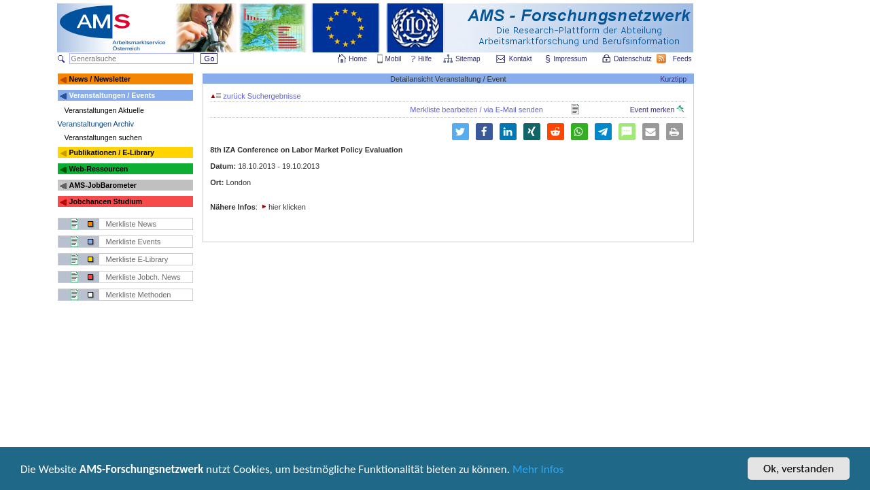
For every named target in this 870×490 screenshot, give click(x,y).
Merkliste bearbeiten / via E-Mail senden (476, 109)
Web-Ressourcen (98, 169)
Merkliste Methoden (138, 295)
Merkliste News (131, 224)
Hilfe (425, 59)
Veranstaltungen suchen (103, 137)
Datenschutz (633, 59)
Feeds (683, 59)
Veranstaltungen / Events (112, 95)
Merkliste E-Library (137, 259)
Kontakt (520, 59)
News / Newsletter (99, 79)
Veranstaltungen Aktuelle (104, 110)
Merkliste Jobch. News (143, 277)
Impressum (570, 59)
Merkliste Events (133, 242)
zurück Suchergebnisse (255, 96)
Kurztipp (673, 79)
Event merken (657, 109)
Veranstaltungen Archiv (96, 124)
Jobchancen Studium (105, 201)
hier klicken (287, 207)
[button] (484, 131)
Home (358, 59)
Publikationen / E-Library (111, 152)
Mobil (393, 59)
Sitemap (468, 59)
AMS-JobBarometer (102, 185)
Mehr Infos (537, 470)
